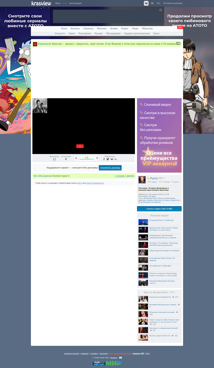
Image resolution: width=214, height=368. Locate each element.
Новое (72, 33)
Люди (135, 28)
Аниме (114, 28)
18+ (158, 3)
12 (54, 159)
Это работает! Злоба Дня (160, 266)
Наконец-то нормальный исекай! (164, 328)
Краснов (157, 200)
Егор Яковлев (144, 202)
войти (79, 183)
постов (167, 182)
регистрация (75, 3)
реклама (104, 354)
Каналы (75, 28)
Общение (147, 28)
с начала (120, 176)
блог (148, 354)
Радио (124, 28)
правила (84, 354)
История (152, 196)
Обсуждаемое (113, 33)
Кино (64, 28)
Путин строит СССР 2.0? (160, 336)
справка (94, 354)
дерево (130, 176)
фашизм (142, 200)
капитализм (170, 198)
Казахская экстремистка (160, 297)
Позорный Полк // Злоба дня (162, 220)
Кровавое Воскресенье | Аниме (163, 305)
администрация (71, 354)
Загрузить (60, 33)
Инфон (114, 358)
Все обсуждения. (43, 176)
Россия (161, 198)
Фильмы (102, 28)
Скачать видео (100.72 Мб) (159, 209)
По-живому (156, 202)
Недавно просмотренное (137, 33)
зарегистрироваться (95, 183)
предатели (175, 200)
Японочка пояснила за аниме (162, 312)
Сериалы (88, 28)
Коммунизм (44, 44)
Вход (57, 3)
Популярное (84, 33)
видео (154, 182)
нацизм (150, 200)
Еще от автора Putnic (159, 292)
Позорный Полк (150, 198)
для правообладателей (120, 354)
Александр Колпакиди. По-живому (164, 251)
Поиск (156, 33)
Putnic (152, 178)
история (165, 200)
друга (176, 182)
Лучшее (99, 33)
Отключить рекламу (172, 3)
